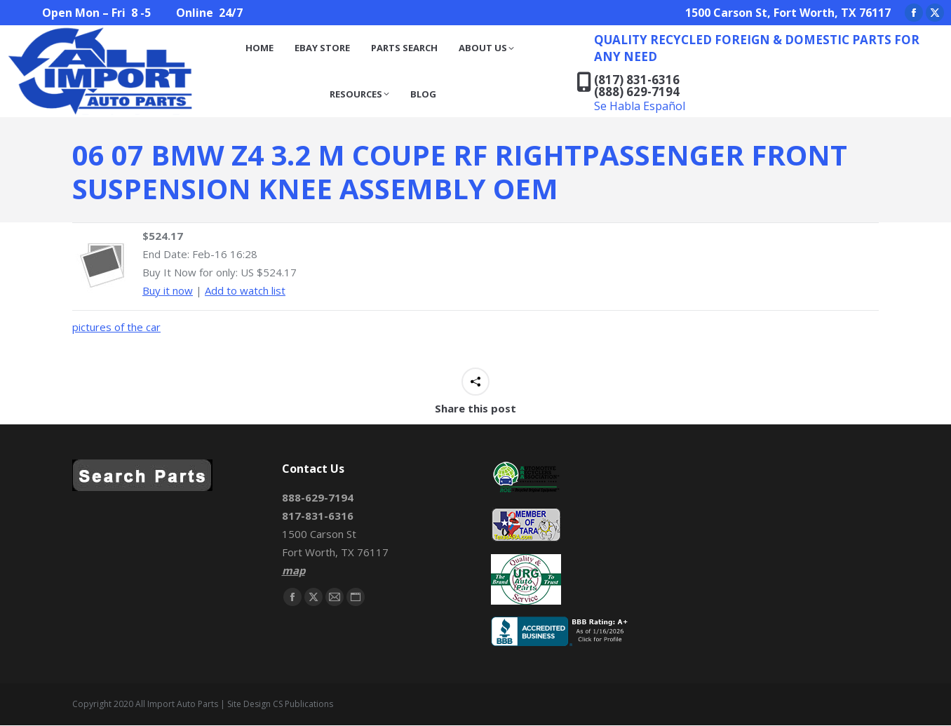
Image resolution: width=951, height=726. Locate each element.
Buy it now (167, 290)
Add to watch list (245, 290)
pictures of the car (116, 327)
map (293, 570)
